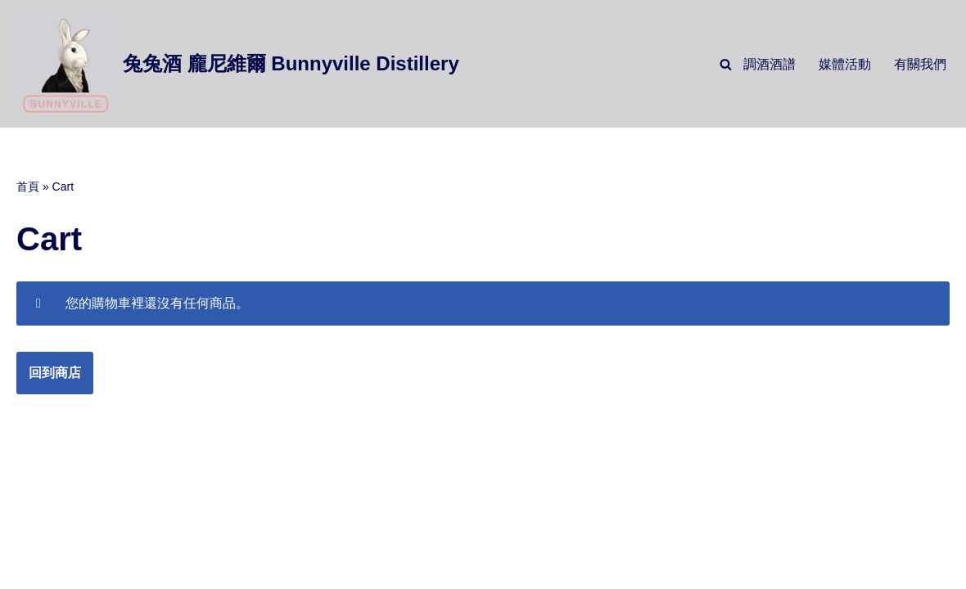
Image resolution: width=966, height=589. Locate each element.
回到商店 (55, 373)
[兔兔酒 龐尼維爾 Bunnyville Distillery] (237, 64)
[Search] (726, 64)
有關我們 (920, 64)
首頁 (27, 186)
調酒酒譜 (769, 64)
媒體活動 (845, 64)
